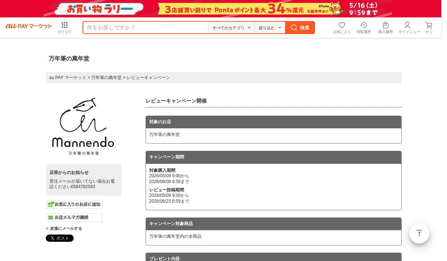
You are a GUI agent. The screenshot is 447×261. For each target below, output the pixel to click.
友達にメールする (66, 228)
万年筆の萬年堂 (106, 77)
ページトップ (419, 233)
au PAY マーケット (67, 77)
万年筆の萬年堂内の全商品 (175, 236)
